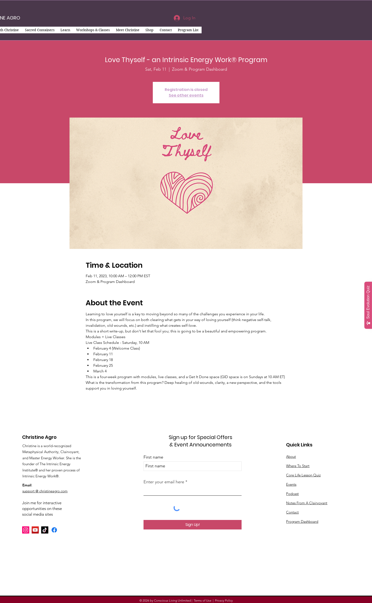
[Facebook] (54, 530)
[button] (39, 30)
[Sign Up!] (193, 524)
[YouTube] (35, 530)
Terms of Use (202, 600)
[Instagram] (25, 530)
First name (153, 457)
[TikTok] (44, 530)
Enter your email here (164, 482)
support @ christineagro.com (45, 491)
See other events (186, 95)
